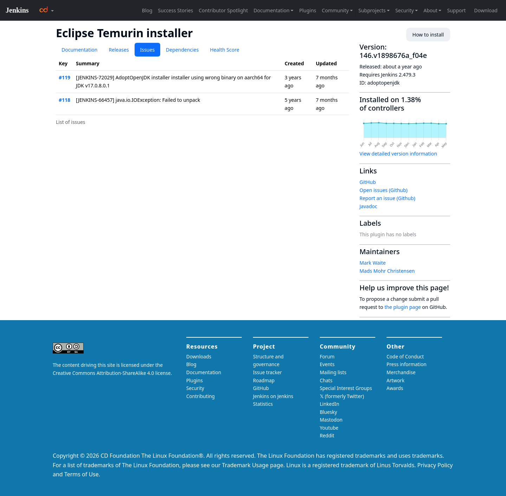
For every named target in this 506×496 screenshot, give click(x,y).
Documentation (79, 49)
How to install (428, 34)
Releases (119, 49)
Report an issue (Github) (387, 198)
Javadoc (368, 206)
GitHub (367, 182)
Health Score (224, 49)
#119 (64, 77)
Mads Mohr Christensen (387, 270)
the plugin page (402, 307)
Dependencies (182, 49)
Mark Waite (372, 262)
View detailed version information (398, 153)
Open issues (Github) (383, 190)
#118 (64, 100)
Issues (147, 49)
